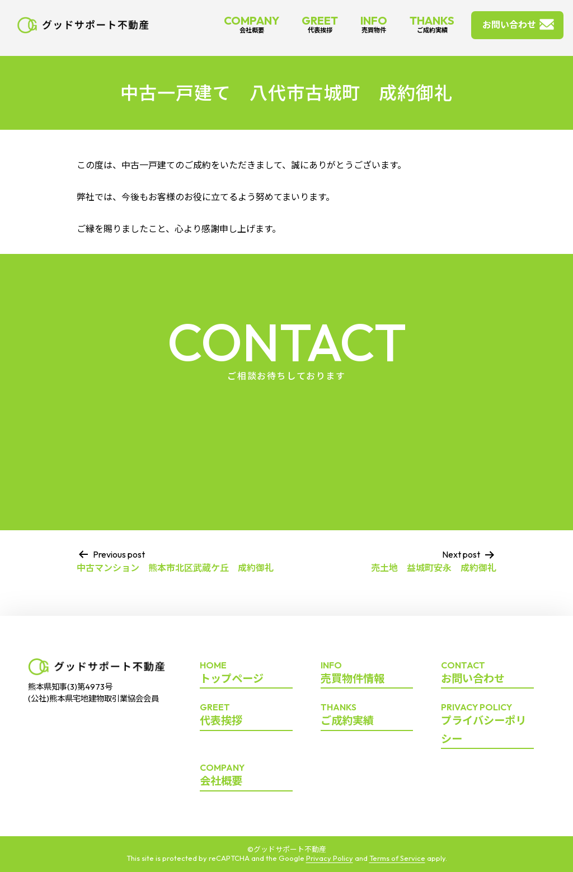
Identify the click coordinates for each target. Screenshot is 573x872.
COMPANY (251, 23)
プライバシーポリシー (487, 724)
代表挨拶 (246, 715)
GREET (320, 23)
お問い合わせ (509, 24)
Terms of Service (397, 858)
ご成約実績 (367, 715)
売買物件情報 (367, 673)
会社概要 (246, 775)
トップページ (246, 673)
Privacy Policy (329, 858)
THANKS (432, 23)
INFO (373, 23)
